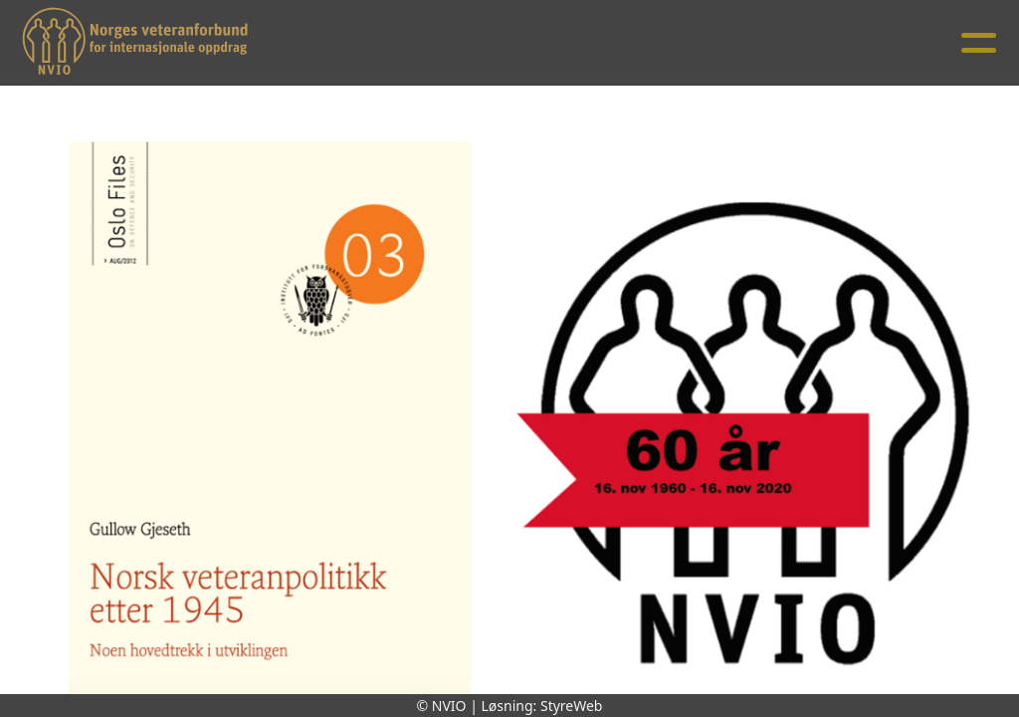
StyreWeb (571, 705)
